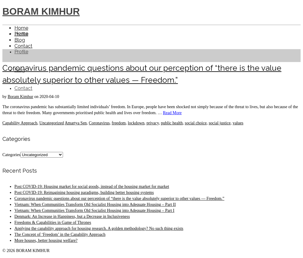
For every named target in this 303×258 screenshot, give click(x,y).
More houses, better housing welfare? (45, 240)
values (237, 123)
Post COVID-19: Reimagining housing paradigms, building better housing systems (84, 192)
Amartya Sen (76, 123)
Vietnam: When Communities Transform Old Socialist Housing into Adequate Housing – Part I (94, 210)
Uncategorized (51, 123)
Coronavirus (99, 123)
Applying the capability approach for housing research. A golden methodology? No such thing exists (98, 228)
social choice (196, 123)
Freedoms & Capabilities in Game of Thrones (52, 222)
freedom (119, 123)
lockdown (136, 123)
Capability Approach (19, 123)
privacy (152, 123)
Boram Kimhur (20, 96)
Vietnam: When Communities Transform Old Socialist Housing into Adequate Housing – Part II (95, 204)
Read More (172, 113)
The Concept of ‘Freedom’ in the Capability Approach (59, 234)
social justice (220, 123)
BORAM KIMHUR (41, 11)
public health (172, 123)
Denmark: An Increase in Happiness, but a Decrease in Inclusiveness (72, 216)
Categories (11, 155)
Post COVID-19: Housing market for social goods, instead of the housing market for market (91, 186)
